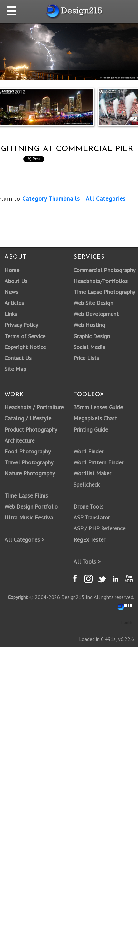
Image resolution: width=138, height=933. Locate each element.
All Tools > (87, 561)
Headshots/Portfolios (101, 281)
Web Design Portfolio (31, 506)
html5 (126, 622)
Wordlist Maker (92, 473)
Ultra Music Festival (30, 517)
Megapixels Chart (95, 418)
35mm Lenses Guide (98, 407)
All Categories (106, 198)
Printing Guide (91, 429)
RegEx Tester (89, 539)
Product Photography (31, 429)
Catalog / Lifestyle (28, 418)
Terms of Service (25, 336)
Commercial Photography (104, 270)
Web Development (96, 314)
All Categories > (24, 539)
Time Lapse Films (26, 495)
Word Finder (89, 451)
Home (12, 270)
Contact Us (18, 358)
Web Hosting (89, 324)
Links (11, 314)
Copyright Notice (25, 347)
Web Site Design (93, 303)
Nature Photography (30, 473)
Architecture (19, 440)
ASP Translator (92, 517)
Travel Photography (29, 462)
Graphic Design (92, 336)
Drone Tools (89, 506)
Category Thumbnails (51, 198)
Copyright (18, 597)
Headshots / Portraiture (34, 407)
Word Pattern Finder (98, 462)
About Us (16, 281)
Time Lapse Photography (104, 292)
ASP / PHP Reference (99, 528)
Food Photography (28, 451)
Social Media (89, 347)
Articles (14, 303)
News (11, 292)
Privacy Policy (21, 324)
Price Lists (86, 358)
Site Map (15, 369)
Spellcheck (87, 484)
